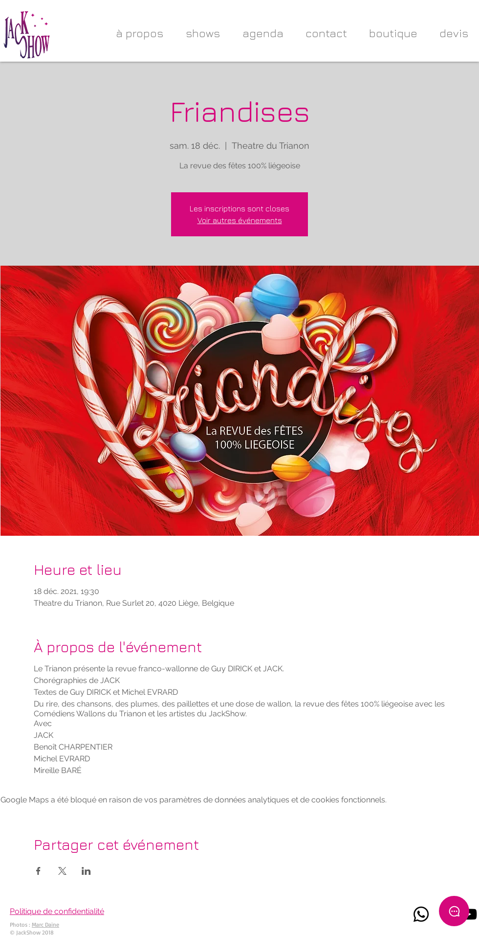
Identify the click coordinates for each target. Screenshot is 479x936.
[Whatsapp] (421, 914)
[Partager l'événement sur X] (62, 871)
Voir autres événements (239, 220)
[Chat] (454, 911)
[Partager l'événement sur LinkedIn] (86, 871)
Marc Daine (45, 924)
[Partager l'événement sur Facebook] (38, 871)
